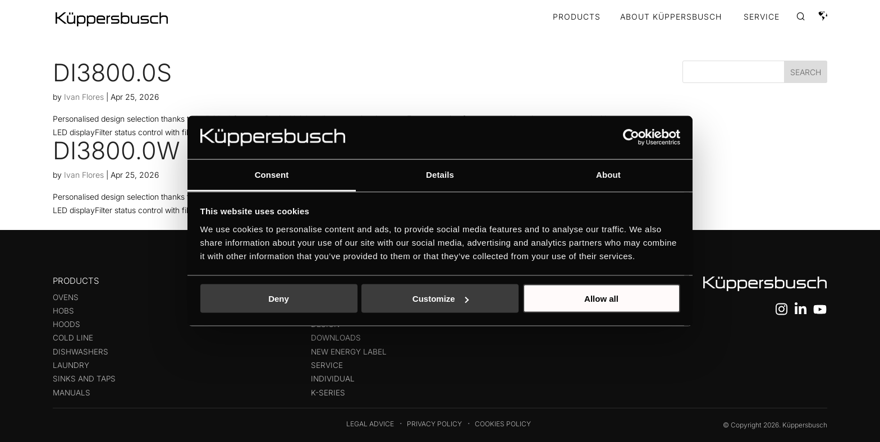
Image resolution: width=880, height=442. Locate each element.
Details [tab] (440, 174)
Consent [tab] (272, 174)
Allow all (601, 298)
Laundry (71, 365)
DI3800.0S (112, 72)
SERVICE (762, 17)
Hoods (66, 324)
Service (327, 365)
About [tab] (608, 174)
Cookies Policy (503, 424)
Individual (333, 378)
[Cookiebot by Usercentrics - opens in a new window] (631, 137)
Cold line (73, 337)
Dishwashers (80, 351)
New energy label (349, 351)
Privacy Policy (434, 424)
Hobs (63, 310)
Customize (440, 298)
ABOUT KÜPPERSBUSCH (671, 17)
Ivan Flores (84, 97)
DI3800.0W (116, 150)
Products (577, 17)
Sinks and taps (84, 378)
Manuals (71, 392)
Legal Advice (370, 424)
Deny (278, 298)
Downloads (336, 337)
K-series (328, 392)
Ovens (66, 297)
